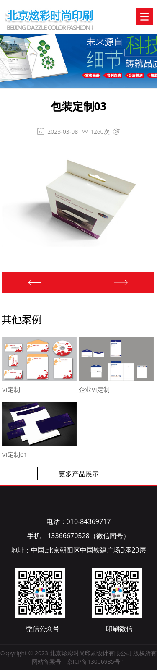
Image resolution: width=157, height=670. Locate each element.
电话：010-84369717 (78, 521)
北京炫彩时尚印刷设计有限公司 (34, 12)
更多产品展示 (79, 473)
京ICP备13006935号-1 (96, 661)
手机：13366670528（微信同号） (78, 535)
